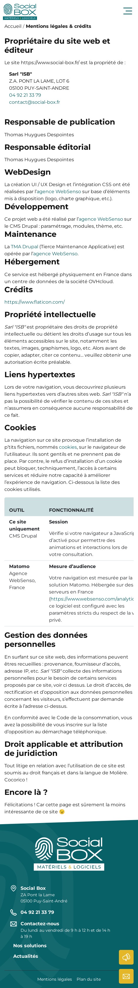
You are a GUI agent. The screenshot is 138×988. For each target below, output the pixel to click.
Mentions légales (54, 979)
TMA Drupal (24, 246)
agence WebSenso (59, 191)
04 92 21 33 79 (25, 95)
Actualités (126, 957)
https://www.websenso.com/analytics (94, 599)
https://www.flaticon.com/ (34, 302)
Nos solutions (30, 945)
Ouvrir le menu (127, 11)
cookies (68, 447)
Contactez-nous (126, 976)
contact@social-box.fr (34, 102)
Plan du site (89, 979)
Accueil (12, 26)
